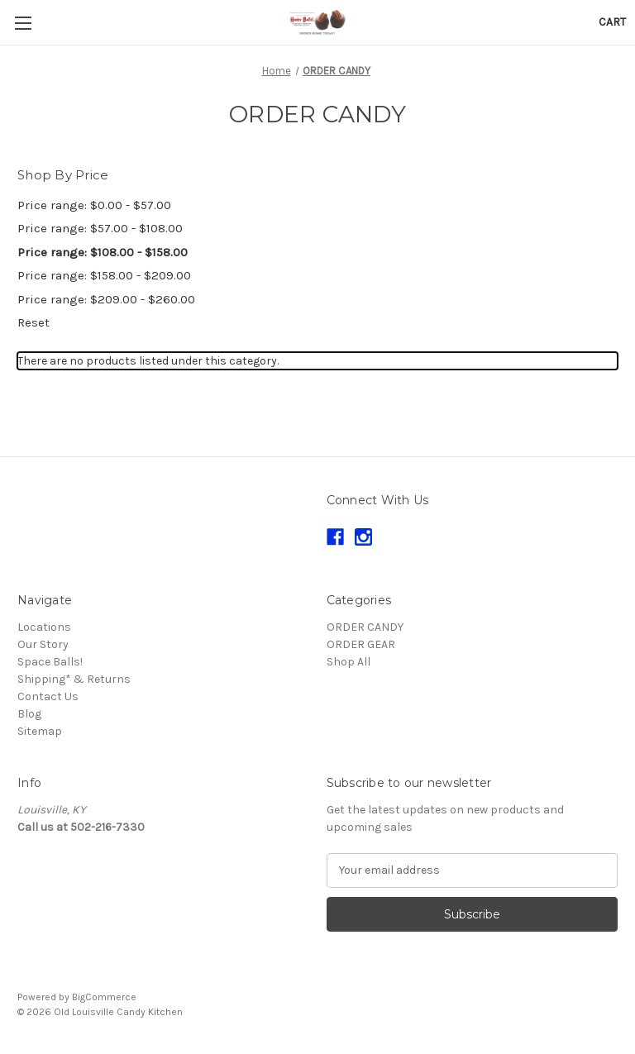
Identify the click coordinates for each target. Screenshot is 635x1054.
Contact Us (48, 696)
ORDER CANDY (365, 627)
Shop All (348, 662)
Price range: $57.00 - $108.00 (100, 228)
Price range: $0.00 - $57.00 (94, 205)
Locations (44, 627)
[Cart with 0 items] (612, 22)
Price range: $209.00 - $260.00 (106, 299)
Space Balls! (50, 662)
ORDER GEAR (361, 644)
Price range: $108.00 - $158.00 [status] (102, 252)
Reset (33, 322)
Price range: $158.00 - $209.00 (104, 275)
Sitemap (39, 731)
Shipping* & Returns (74, 679)
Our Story (43, 644)
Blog (29, 714)
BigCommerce (104, 997)
